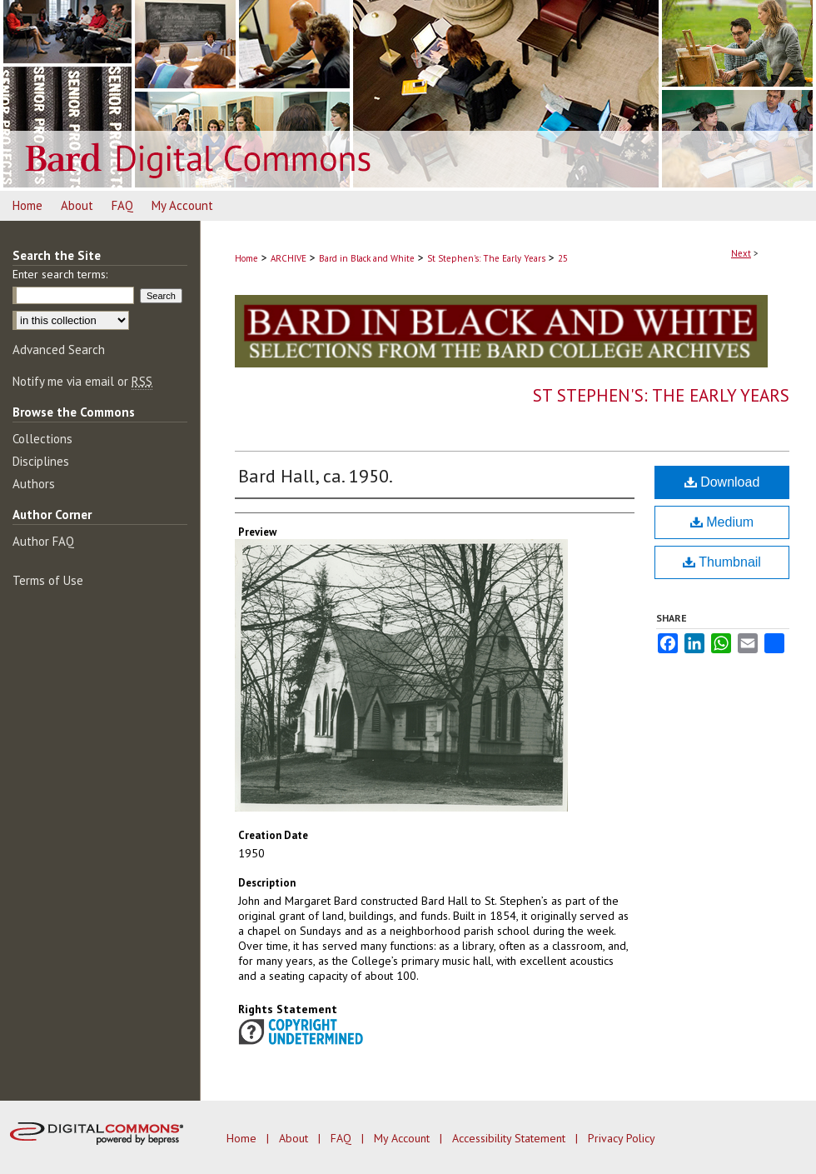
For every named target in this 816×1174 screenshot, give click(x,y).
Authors (33, 484)
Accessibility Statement (510, 1138)
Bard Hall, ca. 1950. (315, 475)
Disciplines (40, 461)
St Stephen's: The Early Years (486, 258)
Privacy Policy (621, 1138)
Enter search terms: (59, 274)
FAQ (343, 1138)
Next (741, 253)
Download (722, 482)
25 (563, 258)
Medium (722, 522)
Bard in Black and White (367, 258)
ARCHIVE (288, 258)
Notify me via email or (82, 381)
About (295, 1138)
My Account (403, 1138)
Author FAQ (43, 541)
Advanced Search (58, 349)
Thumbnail (722, 562)
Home (246, 258)
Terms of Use (47, 580)
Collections (42, 439)
